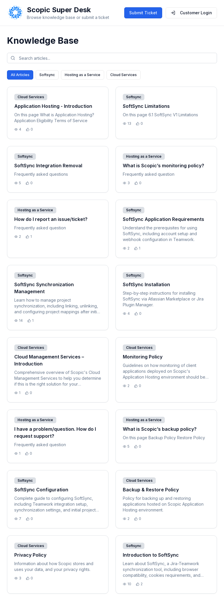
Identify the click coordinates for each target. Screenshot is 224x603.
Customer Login (191, 12)
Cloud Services (123, 75)
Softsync (47, 75)
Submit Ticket (143, 12)
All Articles (20, 75)
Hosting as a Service (82, 75)
